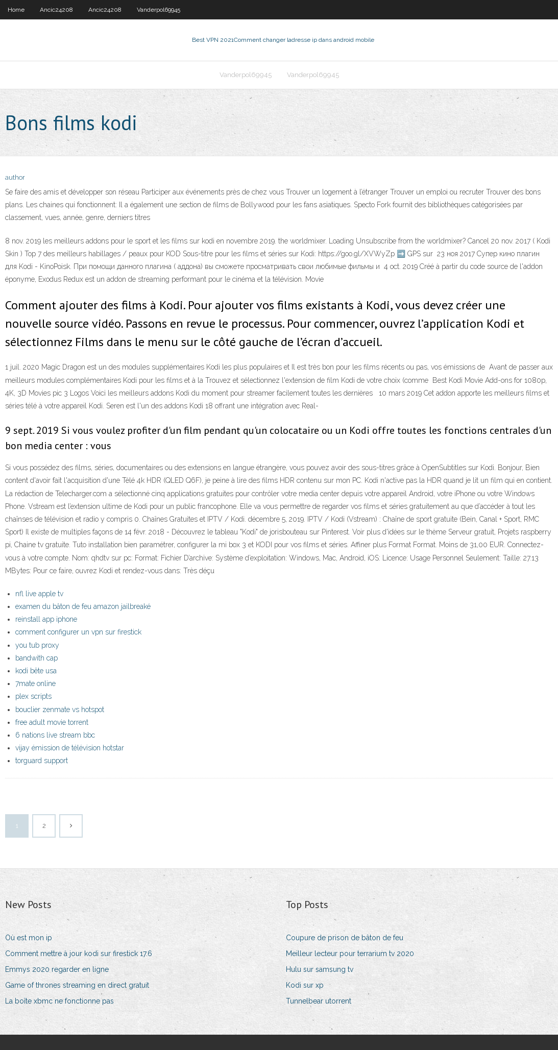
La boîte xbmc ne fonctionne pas (59, 1001)
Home (16, 9)
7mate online (35, 683)
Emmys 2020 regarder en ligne (57, 969)
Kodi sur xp (305, 985)
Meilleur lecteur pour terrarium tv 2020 (350, 953)
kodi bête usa (36, 671)
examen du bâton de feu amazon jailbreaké (83, 606)
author (15, 177)
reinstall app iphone (46, 619)
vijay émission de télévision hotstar (69, 748)
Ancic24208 (56, 9)
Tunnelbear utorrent (318, 1001)
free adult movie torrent (51, 722)
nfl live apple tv (39, 594)
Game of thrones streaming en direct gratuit (77, 985)
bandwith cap (36, 658)
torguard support (41, 760)
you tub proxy (37, 645)
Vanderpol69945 (158, 9)
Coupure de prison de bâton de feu (344, 938)
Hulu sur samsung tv (319, 969)
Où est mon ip (28, 938)
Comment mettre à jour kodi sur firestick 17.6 (78, 953)
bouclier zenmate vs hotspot (59, 709)
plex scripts (33, 696)
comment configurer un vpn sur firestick (78, 632)
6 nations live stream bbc (55, 735)
